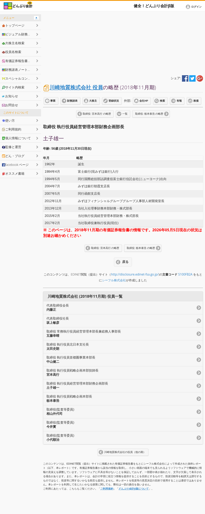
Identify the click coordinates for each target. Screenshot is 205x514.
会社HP (143, 100)
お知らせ (10, 96)
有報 (179, 100)
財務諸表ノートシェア (19, 69)
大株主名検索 (13, 43)
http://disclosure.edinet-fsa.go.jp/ (135, 274)
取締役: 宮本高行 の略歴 (97, 113)
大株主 (93, 100)
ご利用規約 (106, 488)
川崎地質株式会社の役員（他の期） (125, 452)
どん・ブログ (13, 156)
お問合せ (10, 105)
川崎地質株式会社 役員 (76, 87)
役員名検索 (11, 52)
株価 (196, 100)
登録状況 (114, 100)
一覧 (125, 113)
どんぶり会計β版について (134, 488)
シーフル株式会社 (114, 280)
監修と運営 (11, 147)
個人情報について (16, 138)
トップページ (13, 25)
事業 (52, 100)
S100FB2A (185, 274)
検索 (162, 100)
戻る (125, 262)
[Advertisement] (123, 42)
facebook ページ (15, 164)
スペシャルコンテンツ (19, 78)
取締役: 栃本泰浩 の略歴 (149, 113)
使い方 (8, 120)
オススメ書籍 (13, 173)
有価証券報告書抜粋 (18, 61)
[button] (194, 6)
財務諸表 (72, 100)
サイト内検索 (13, 87)
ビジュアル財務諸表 (18, 34)
